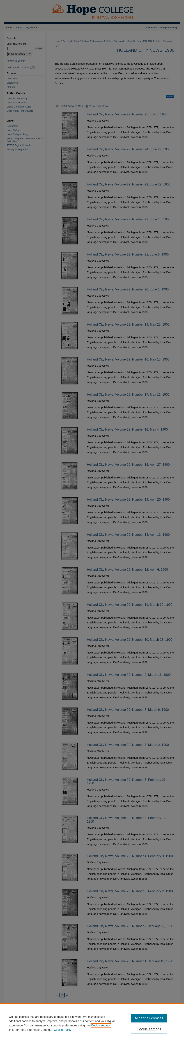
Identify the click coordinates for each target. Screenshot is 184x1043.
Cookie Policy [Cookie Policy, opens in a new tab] (62, 1029)
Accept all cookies (149, 1018)
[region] (92, 1023)
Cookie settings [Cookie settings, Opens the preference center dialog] (149, 1029)
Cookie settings (101, 1025)
